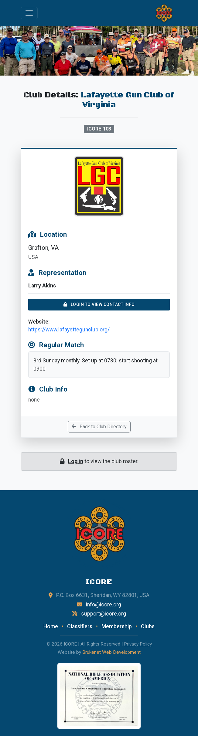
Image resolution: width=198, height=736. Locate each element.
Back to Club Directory (99, 426)
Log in (75, 461)
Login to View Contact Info (99, 304)
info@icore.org (103, 605)
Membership (116, 626)
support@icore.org (103, 614)
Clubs (148, 626)
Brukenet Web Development (111, 652)
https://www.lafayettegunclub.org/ (69, 330)
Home (50, 626)
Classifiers (79, 626)
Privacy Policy (138, 644)
